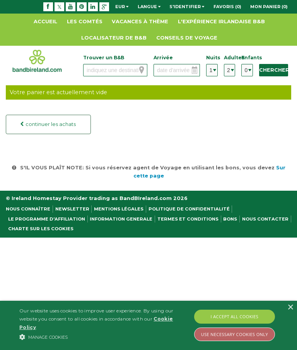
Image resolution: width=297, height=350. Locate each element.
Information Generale (121, 219)
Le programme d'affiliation (46, 219)
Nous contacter (265, 219)
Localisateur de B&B (114, 37)
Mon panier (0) (269, 6)
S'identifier (186, 6)
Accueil (45, 21)
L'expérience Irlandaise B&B (221, 21)
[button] (103, 337)
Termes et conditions (187, 219)
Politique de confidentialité (189, 209)
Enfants (247, 57)
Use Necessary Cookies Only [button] (234, 334)
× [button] (290, 307)
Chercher (273, 70)
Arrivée (163, 57)
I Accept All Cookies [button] (235, 316)
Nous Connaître (28, 209)
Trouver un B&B (103, 57)
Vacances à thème (140, 21)
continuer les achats (49, 124)
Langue (149, 6)
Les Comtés (84, 21)
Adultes (229, 57)
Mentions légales (118, 209)
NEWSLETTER (72, 209)
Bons (230, 219)
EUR (121, 6)
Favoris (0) (227, 6)
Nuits (211, 57)
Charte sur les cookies (40, 228)
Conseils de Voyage (186, 37)
